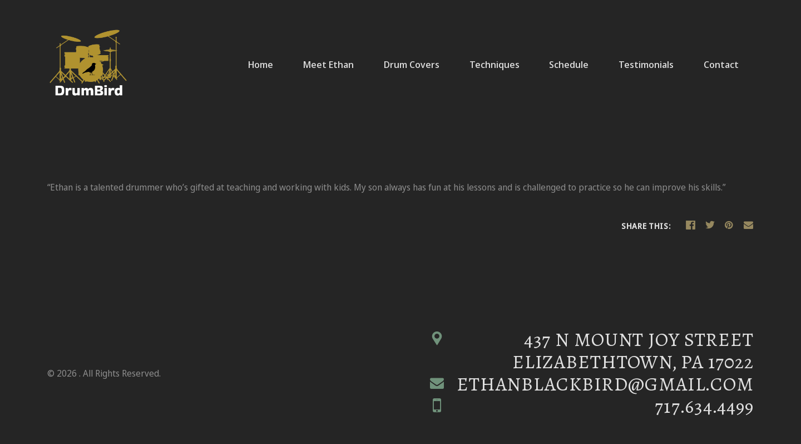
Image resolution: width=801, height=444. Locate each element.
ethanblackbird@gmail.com (605, 384)
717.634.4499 (704, 407)
